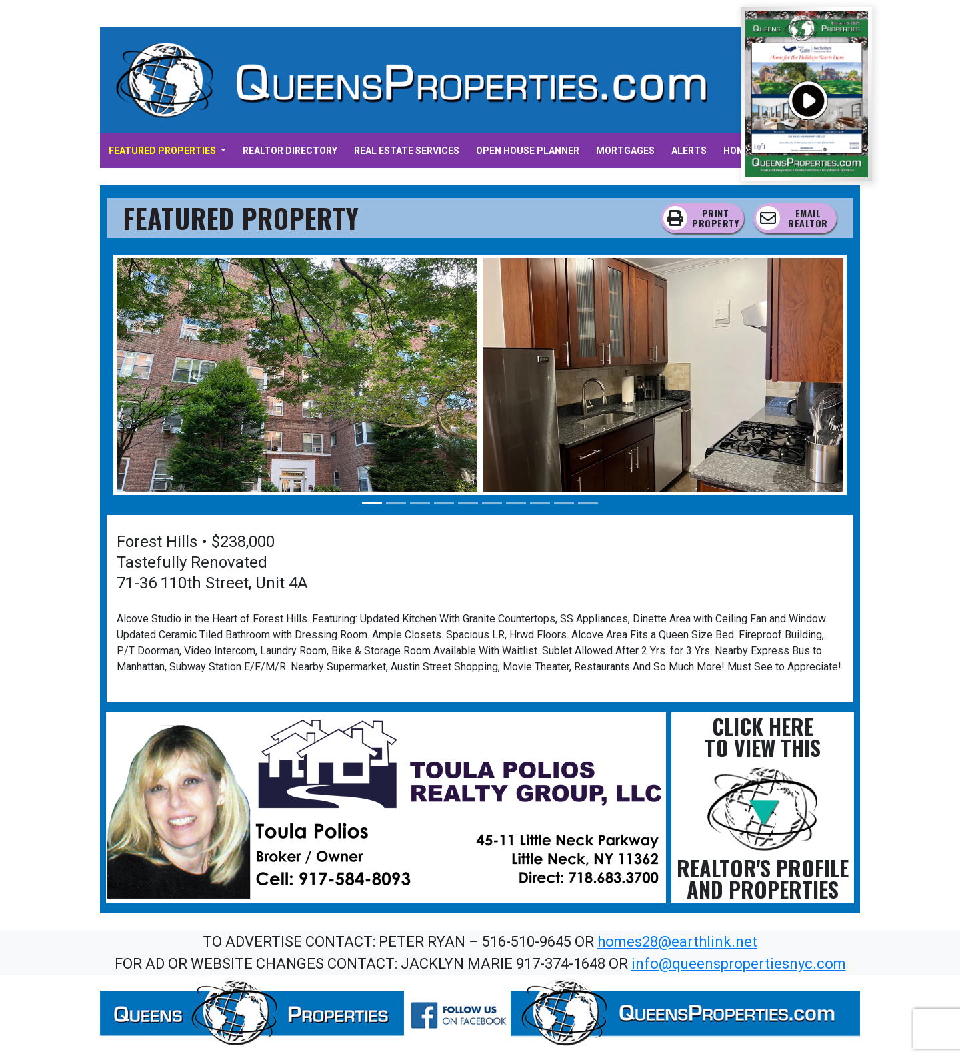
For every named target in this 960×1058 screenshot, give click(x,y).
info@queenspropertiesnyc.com (738, 963)
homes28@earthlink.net (677, 941)
